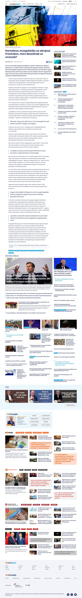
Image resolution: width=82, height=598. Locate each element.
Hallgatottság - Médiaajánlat (21, 593)
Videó (60, 569)
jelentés (11, 250)
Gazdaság (7, 569)
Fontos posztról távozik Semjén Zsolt (48, 329)
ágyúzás (11, 252)
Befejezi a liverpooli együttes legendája (64, 357)
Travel (29, 529)
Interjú (33, 567)
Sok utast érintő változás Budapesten (63, 349)
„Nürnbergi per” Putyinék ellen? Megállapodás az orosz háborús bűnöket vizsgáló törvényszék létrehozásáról (63, 272)
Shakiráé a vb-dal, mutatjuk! (30, 328)
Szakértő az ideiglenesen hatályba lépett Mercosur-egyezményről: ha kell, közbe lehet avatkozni (22, 374)
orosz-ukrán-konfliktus (21, 250)
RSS (62, 593)
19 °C (75, 1)
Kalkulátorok (43, 469)
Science (35, 529)
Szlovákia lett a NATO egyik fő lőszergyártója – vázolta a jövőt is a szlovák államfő (70, 342)
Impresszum (30, 593)
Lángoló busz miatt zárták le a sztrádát (15, 361)
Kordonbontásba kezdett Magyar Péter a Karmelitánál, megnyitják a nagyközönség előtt (29, 293)
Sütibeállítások (8, 595)
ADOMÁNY (54, 504)
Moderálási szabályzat (50, 593)
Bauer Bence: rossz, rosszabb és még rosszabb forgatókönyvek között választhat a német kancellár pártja (47, 338)
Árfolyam (28, 432)
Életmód (33, 569)
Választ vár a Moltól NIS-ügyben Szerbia (64, 300)
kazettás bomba (39, 250)
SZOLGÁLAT (36, 504)
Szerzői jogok (58, 593)
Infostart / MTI (9, 61)
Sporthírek (58, 578)
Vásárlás (27, 469)
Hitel (21, 469)
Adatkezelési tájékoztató (39, 593)
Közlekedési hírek (26, 578)
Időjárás (73, 569)
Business (17, 529)
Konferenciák (37, 432)
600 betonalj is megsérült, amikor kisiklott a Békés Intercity (11, 330)
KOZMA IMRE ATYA (26, 504)
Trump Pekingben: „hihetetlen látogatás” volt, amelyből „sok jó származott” (26, 313)
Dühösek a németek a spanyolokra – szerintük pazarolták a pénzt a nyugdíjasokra (39, 363)
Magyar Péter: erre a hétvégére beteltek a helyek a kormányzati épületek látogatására (29, 295)
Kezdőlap (11, 245)
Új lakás (45, 432)
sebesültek (31, 250)
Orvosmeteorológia (48, 578)
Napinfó (46, 569)
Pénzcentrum (20, 432)
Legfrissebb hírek (16, 578)
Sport (23, 529)
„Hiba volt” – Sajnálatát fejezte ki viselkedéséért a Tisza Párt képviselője (22, 349)
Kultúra (20, 567)
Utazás (35, 469)
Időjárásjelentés (37, 578)
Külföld (16, 245)
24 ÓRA (64, 91)
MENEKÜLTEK (45, 504)
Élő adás (34, 415)
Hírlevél (73, 567)
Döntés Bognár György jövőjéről (66, 353)
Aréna (75, 578)
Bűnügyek (47, 567)
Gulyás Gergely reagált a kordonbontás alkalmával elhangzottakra (24, 298)
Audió (60, 567)
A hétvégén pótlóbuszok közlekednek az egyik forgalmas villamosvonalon (64, 363)
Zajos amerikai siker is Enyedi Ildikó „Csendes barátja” (67, 329)
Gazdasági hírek (67, 578)
